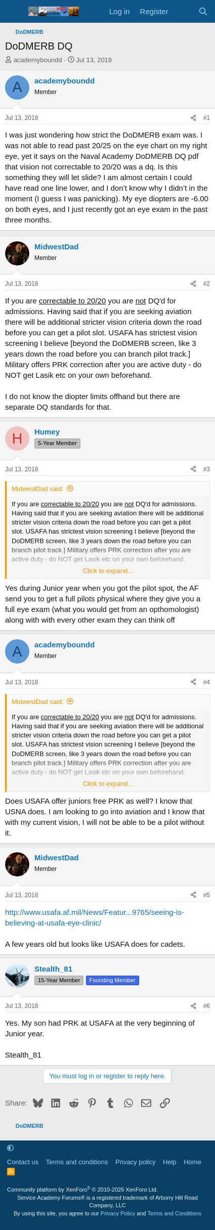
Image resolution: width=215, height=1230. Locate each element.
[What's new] (183, 11)
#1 (206, 117)
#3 (206, 469)
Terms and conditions (77, 1162)
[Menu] (14, 12)
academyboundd (38, 60)
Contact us (22, 1162)
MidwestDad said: (38, 489)
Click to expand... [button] (108, 571)
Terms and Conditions (174, 1213)
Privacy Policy (118, 1213)
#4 (206, 682)
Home (192, 1162)
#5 (206, 895)
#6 (206, 1005)
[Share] (193, 118)
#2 (206, 283)
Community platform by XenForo (82, 1190)
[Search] (203, 11)
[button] (10, 1148)
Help (170, 1162)
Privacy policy (135, 1162)
